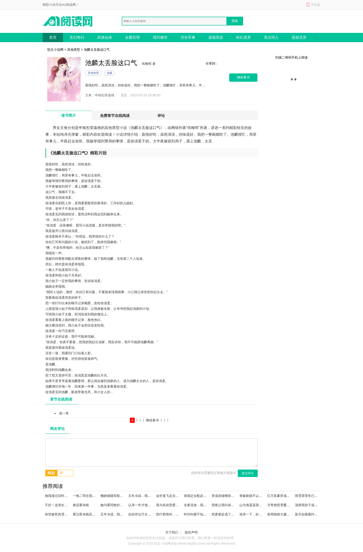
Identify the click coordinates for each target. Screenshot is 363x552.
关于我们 (171, 532)
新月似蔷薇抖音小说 (309, 514)
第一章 (64, 413)
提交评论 (248, 473)
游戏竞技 (215, 37)
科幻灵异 (243, 37)
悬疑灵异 (299, 37)
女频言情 (132, 37)
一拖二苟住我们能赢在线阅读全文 (97, 496)
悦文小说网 (55, 49)
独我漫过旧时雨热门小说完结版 (67, 496)
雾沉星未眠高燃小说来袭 (90, 514)
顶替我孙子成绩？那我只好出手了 (319, 505)
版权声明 (191, 532)
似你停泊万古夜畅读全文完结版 (151, 514)
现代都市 (160, 37)
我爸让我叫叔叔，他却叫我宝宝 (234, 505)
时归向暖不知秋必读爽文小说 (205, 514)
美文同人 (271, 37)
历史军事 (188, 37)
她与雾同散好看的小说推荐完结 (123, 505)
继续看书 (243, 77)
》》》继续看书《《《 (152, 420)
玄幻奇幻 (76, 37)
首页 (52, 37)
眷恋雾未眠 (81, 505)
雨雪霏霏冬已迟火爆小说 (313, 496)
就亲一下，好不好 (252, 514)
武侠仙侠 (104, 37)
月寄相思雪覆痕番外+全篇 (286, 505)
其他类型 (73, 49)
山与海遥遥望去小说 (254, 505)
